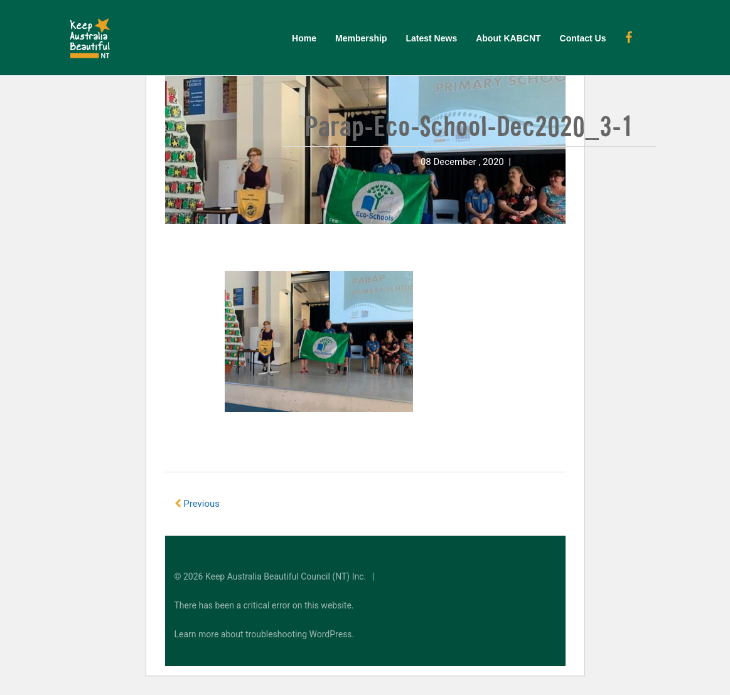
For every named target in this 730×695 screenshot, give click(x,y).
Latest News (431, 38)
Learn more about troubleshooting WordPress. (264, 634)
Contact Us (583, 38)
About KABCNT (508, 38)
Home (304, 38)
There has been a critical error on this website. (264, 605)
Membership (361, 38)
